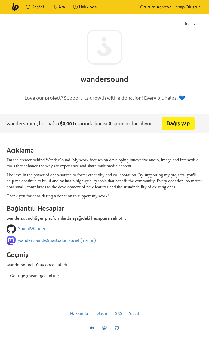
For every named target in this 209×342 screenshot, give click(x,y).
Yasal (134, 313)
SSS (118, 313)
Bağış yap (178, 123)
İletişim (101, 313)
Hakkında (79, 313)
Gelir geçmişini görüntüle (34, 275)
